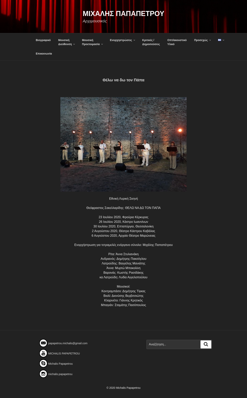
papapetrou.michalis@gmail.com (67, 343)
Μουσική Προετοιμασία (92, 42)
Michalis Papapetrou (60, 363)
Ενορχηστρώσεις (123, 40)
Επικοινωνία (44, 53)
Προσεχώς (202, 40)
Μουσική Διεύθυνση (66, 42)
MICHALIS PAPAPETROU (64, 353)
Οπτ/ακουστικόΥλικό (177, 42)
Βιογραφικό (43, 40)
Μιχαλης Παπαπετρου (123, 14)
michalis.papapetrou (60, 374)
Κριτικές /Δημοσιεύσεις (151, 42)
